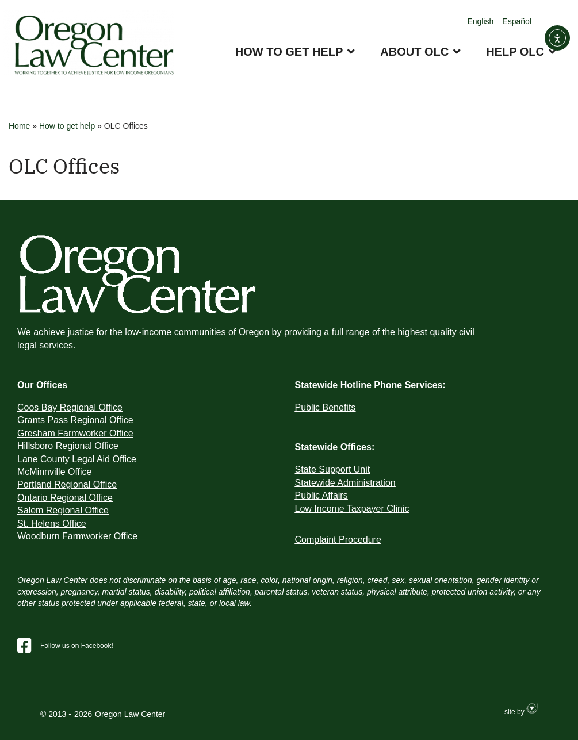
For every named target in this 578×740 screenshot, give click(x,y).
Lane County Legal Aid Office (76, 459)
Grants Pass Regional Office (75, 420)
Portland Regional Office (67, 484)
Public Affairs (321, 495)
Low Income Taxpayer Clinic (352, 508)
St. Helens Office (51, 523)
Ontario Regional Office (65, 498)
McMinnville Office (54, 472)
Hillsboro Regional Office (67, 446)
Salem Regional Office (63, 510)
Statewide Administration (345, 483)
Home (19, 126)
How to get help (67, 126)
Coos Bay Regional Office (70, 407)
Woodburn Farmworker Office (77, 536)
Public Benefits (325, 407)
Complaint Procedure (338, 540)
